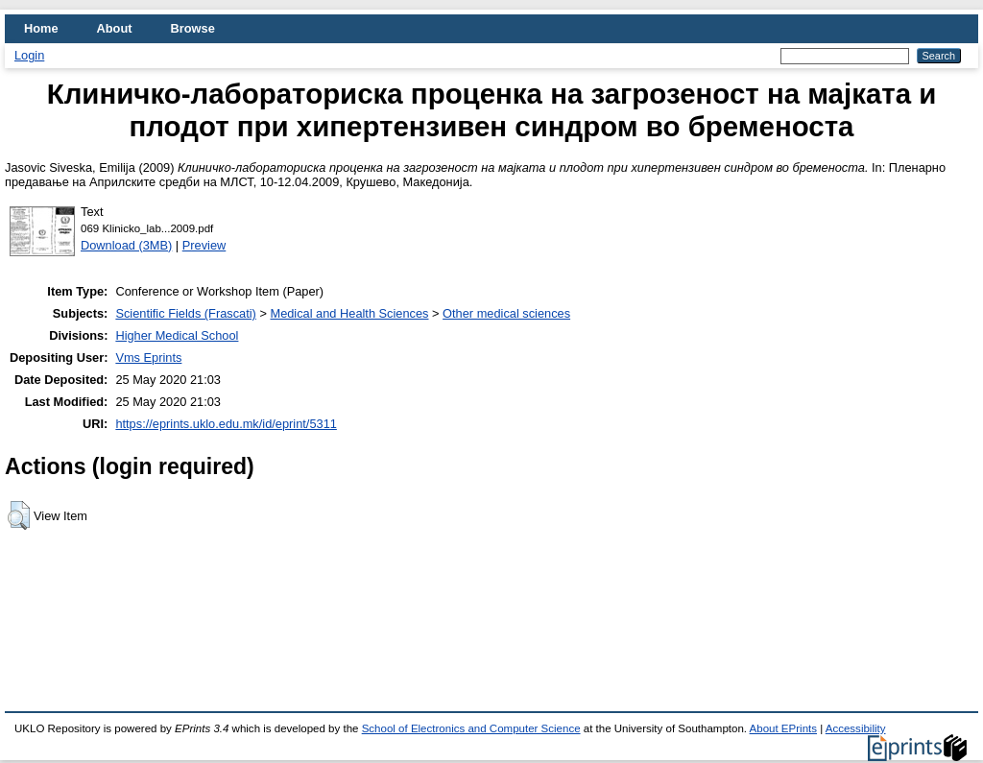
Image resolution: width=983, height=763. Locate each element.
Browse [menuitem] (193, 28)
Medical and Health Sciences (349, 313)
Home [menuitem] (41, 28)
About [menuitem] (114, 28)
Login (29, 55)
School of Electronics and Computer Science (471, 728)
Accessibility (856, 728)
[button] (19, 515)
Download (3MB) (126, 245)
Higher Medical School (176, 335)
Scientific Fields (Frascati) (185, 313)
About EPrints (783, 728)
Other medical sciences (506, 313)
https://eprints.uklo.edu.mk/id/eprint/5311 (225, 424)
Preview (204, 245)
